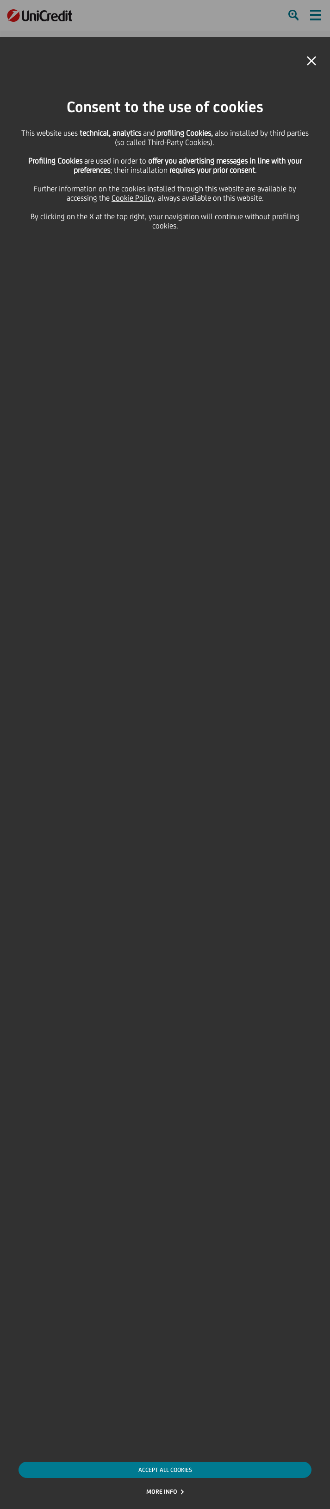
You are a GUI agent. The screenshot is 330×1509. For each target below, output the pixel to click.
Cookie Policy (133, 198)
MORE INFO (161, 1491)
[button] (311, 61)
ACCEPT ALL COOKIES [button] (165, 1469)
